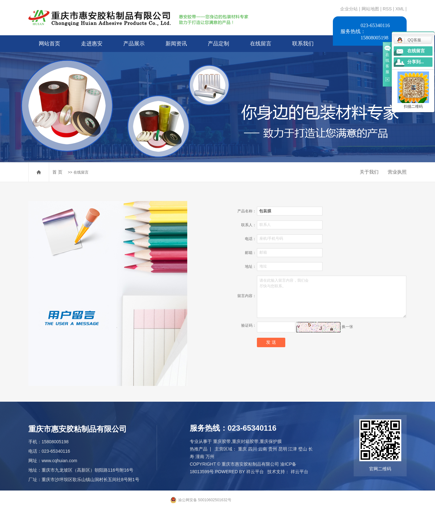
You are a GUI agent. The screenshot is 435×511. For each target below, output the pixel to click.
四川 (252, 448)
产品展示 (134, 44)
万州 (210, 456)
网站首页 (49, 44)
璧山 (302, 448)
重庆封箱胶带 (245, 441)
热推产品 (198, 448)
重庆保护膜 (271, 441)
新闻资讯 (176, 44)
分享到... (415, 62)
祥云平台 (255, 471)
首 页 (57, 172)
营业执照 (397, 172)
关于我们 (369, 172)
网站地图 (371, 8)
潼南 (199, 456)
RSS (387, 8)
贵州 (272, 448)
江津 (292, 448)
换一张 (347, 326)
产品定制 (218, 44)
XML (399, 8)
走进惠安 (91, 44)
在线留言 (260, 44)
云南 (262, 448)
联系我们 (303, 44)
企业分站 (349, 8)
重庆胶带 (222, 441)
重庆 (242, 448)
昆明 (282, 448)
